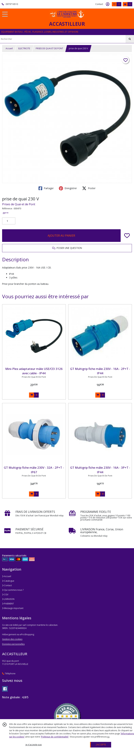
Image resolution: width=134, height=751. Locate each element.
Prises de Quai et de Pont (18, 204)
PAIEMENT (8, 603)
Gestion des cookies (12, 639)
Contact (99, 4)
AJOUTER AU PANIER (61, 235)
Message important (12, 608)
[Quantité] (8, 221)
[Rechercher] (130, 39)
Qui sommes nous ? (13, 589)
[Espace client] (107, 4)
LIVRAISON (8, 599)
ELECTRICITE (24, 48)
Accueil (9, 48)
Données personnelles (13, 644)
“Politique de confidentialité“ (55, 736)
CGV (5, 594)
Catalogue (8, 580)
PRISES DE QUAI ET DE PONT (49, 48)
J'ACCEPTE (101, 744)
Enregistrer (68, 188)
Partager (46, 188)
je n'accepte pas (33, 744)
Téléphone (8, 673)
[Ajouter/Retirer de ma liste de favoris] (126, 235)
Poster (88, 188)
